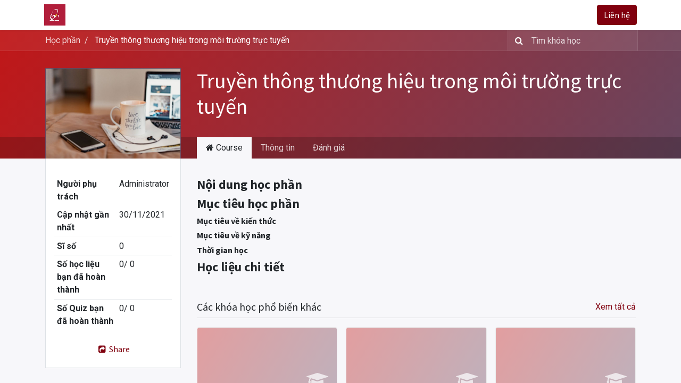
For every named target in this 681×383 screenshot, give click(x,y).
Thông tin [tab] (278, 148)
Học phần (62, 40)
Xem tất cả (615, 307)
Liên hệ (616, 15)
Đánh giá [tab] (329, 148)
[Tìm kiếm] (517, 40)
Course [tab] (224, 148)
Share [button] (113, 349)
